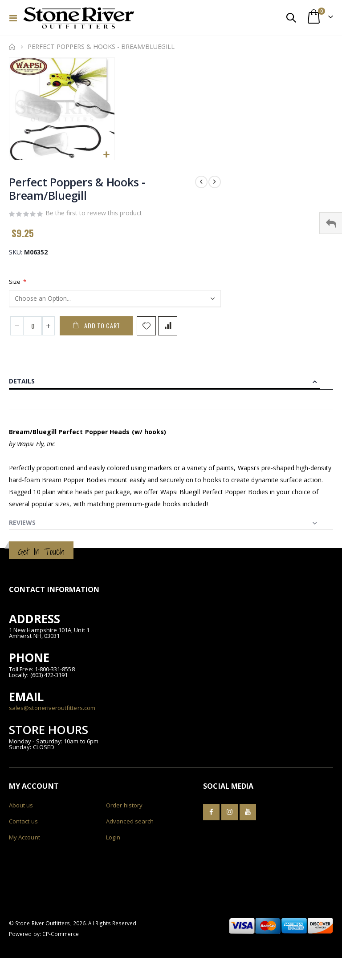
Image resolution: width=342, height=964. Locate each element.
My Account (24, 840)
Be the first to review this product (93, 214)
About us (21, 808)
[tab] (171, 381)
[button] (106, 155)
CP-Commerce (60, 936)
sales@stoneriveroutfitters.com (52, 711)
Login (113, 840)
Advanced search (130, 824)
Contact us (23, 824)
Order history (124, 808)
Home (12, 46)
